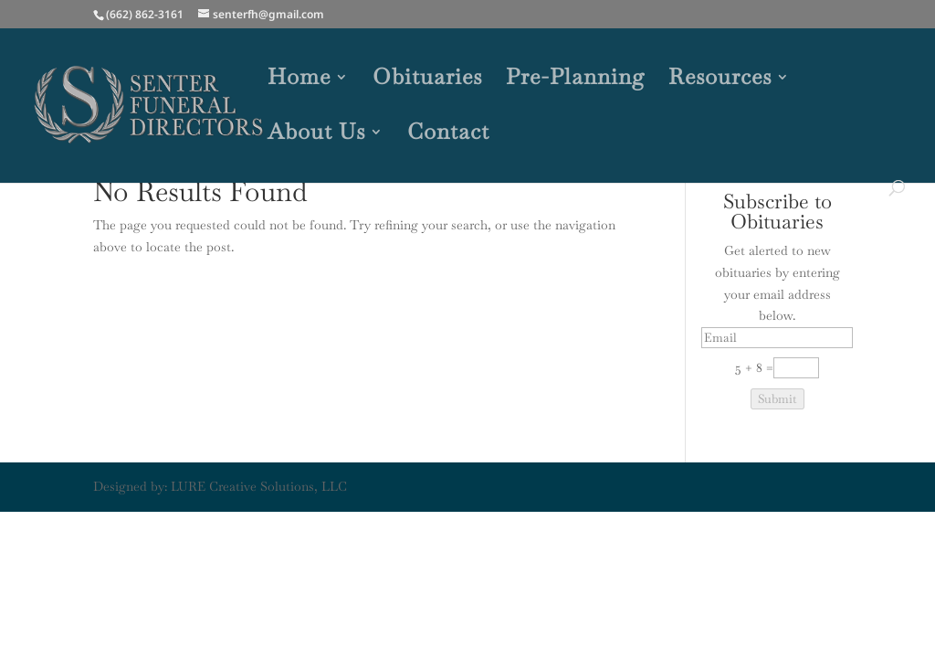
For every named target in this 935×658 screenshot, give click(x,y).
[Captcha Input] (796, 367)
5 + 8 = (754, 367)
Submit (777, 399)
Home (299, 80)
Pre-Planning (575, 80)
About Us (316, 135)
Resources (720, 80)
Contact (448, 135)
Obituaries (427, 80)
